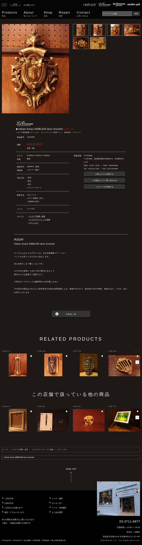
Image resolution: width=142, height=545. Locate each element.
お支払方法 (8, 503)
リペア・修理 (57, 499)
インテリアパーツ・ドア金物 (39, 220)
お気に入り (29, 5)
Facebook (17, 540)
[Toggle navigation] (4, 5)
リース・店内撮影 (59, 508)
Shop (48, 14)
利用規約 (46, 540)
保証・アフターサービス (14, 512)
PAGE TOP (71, 476)
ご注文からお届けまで (13, 508)
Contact (83, 14)
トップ (5, 449)
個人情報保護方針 (59, 540)
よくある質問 (57, 512)
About (30, 14)
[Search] (117, 13)
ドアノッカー (34, 223)
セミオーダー (57, 503)
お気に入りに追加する (104, 174)
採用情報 (36, 540)
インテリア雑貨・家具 (37, 216)
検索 (136, 14)
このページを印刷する (104, 187)
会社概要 (27, 540)
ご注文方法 (8, 499)
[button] (137, 362)
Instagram (6, 540)
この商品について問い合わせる (104, 180)
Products (9, 14)
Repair (64, 14)
